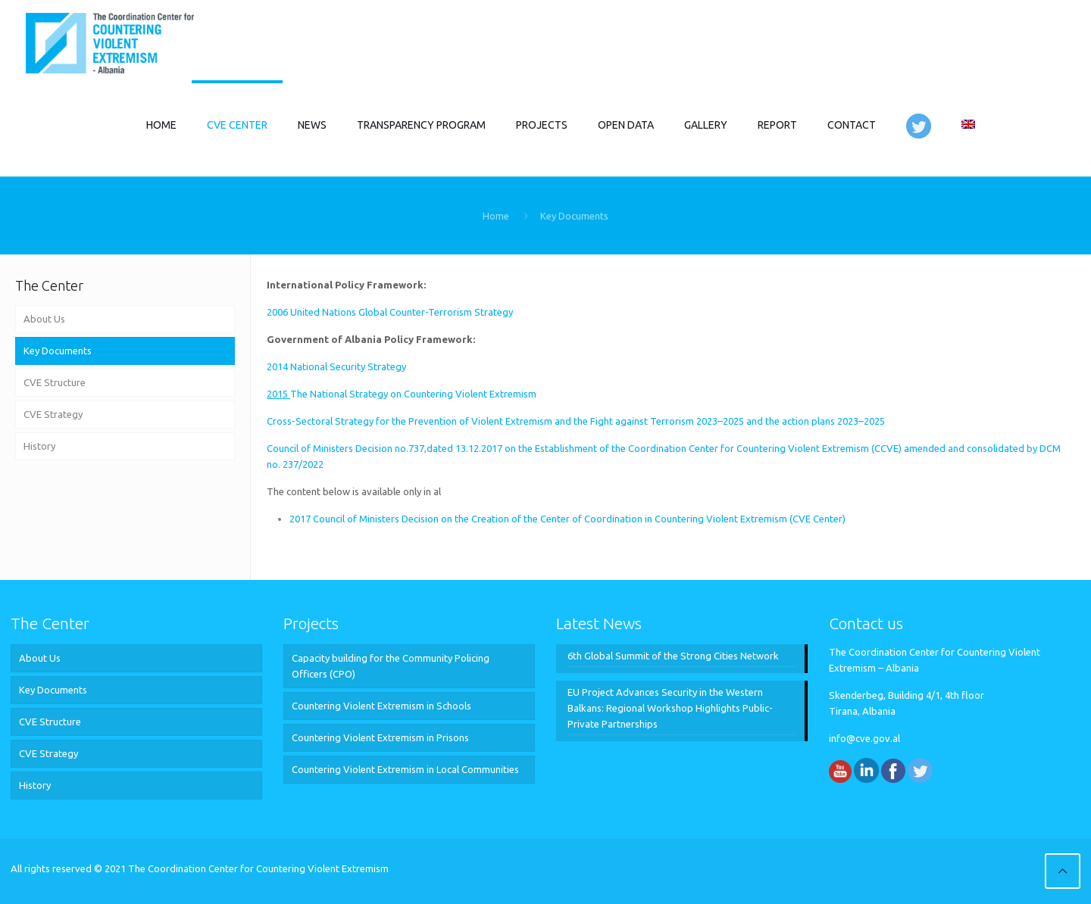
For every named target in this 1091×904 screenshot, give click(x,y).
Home (496, 215)
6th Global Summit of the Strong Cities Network (673, 655)
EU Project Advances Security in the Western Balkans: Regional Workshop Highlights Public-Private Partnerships (670, 708)
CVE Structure (54, 382)
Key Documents (57, 350)
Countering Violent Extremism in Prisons (380, 737)
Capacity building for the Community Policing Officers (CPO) (390, 666)
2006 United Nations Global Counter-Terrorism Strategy (390, 312)
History (39, 446)
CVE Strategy (53, 414)
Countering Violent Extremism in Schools (381, 705)
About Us (44, 318)
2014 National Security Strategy (336, 366)
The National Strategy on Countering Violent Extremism (401, 393)
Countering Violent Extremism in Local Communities (405, 769)
